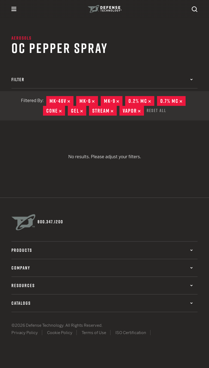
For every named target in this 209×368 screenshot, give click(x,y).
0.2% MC (141, 101)
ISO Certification (130, 332)
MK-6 (88, 101)
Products (102, 250)
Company (102, 268)
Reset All (156, 110)
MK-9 (113, 101)
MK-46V (61, 101)
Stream (104, 111)
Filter (102, 79)
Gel (78, 111)
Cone (55, 111)
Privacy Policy (24, 332)
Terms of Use (94, 332)
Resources (102, 285)
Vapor (133, 111)
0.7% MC (173, 101)
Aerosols (21, 38)
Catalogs (102, 303)
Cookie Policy (59, 332)
